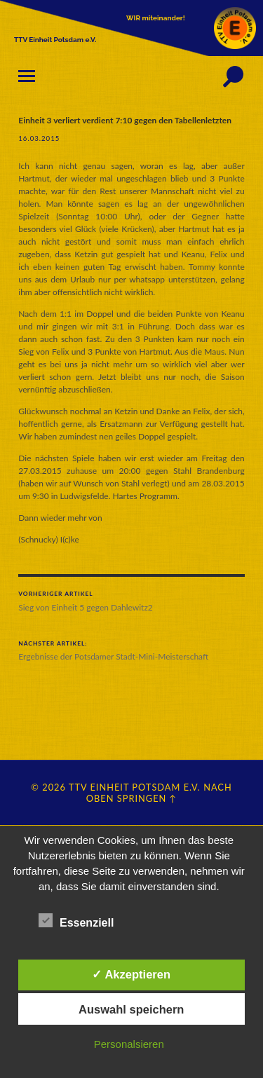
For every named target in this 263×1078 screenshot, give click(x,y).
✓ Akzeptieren (131, 974)
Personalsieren (129, 1044)
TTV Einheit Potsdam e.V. (135, 787)
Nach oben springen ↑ (159, 793)
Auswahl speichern (131, 1009)
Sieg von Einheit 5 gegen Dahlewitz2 (131, 601)
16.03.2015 (39, 138)
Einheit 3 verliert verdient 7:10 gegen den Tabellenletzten (124, 120)
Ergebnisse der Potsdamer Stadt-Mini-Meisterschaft (131, 651)
